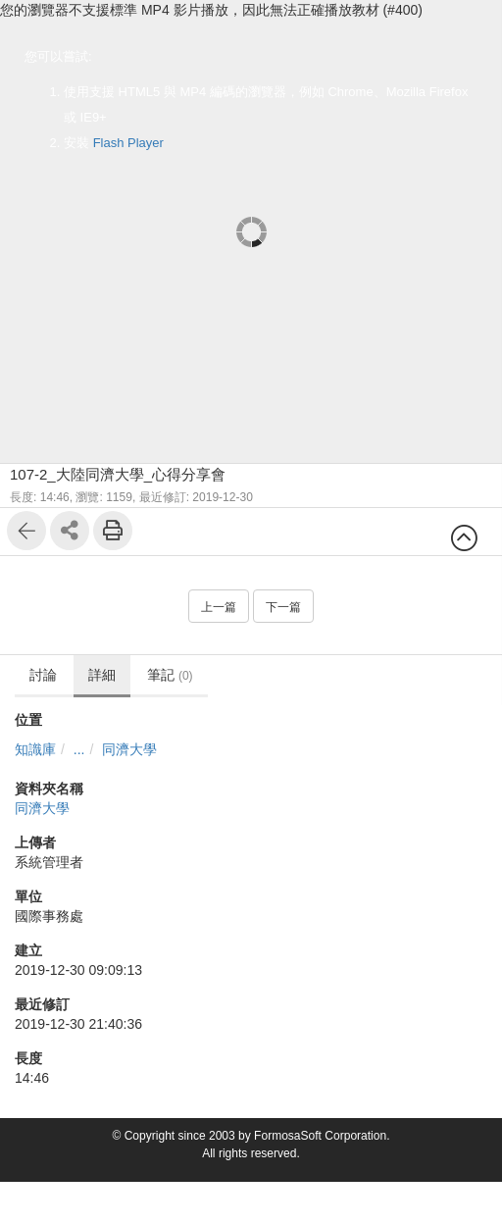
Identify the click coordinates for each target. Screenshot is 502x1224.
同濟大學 (129, 749)
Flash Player (128, 142)
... (79, 749)
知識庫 (35, 749)
